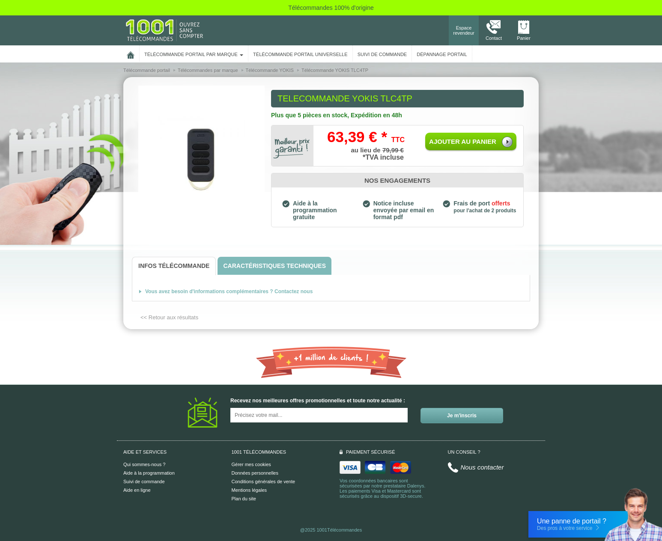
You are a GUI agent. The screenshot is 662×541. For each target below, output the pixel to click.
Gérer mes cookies (251, 464)
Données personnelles (255, 473)
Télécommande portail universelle (300, 54)
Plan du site (244, 498)
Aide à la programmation (149, 473)
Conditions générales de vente (263, 481)
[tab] (174, 266)
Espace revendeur (463, 30)
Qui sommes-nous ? (144, 464)
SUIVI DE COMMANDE (382, 54)
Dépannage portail (442, 54)
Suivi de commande (144, 481)
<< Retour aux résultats (169, 317)
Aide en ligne (137, 490)
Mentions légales (249, 490)
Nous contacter (482, 467)
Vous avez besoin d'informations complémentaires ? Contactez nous (229, 291)
